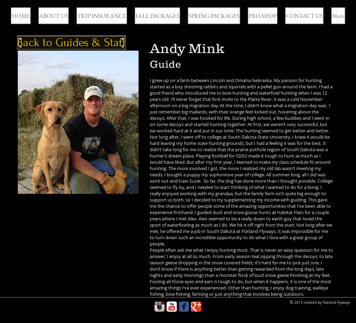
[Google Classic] (196, 306)
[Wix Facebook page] (184, 306)
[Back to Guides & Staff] (71, 43)
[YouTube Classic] (171, 306)
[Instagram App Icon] (159, 306)
